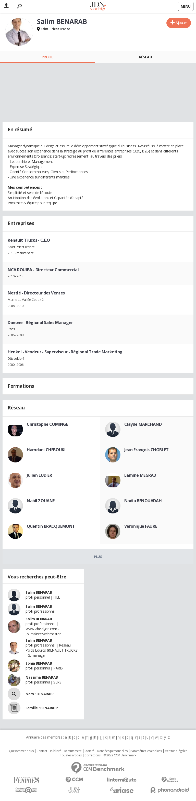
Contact (41, 751)
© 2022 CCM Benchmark (119, 755)
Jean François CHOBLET (146, 450)
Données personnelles (112, 751)
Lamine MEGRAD (140, 475)
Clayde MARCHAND (143, 424)
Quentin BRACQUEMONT (51, 526)
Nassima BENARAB (42, 677)
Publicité (55, 751)
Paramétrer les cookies (146, 751)
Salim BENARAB (39, 592)
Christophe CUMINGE (47, 424)
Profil (47, 57)
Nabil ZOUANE (41, 500)
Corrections (92, 755)
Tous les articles (70, 755)
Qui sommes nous (21, 751)
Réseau (145, 57)
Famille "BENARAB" (42, 707)
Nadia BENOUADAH (143, 500)
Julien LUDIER (39, 475)
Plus (98, 556)
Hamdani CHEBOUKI (46, 450)
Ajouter (181, 22)
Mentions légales (176, 751)
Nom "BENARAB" (40, 693)
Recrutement (72, 751)
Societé (89, 751)
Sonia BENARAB (39, 663)
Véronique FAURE (140, 526)
